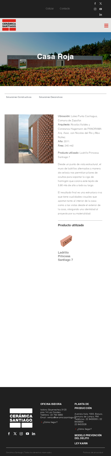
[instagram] (95, 9)
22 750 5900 (56, 415)
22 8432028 (80, 424)
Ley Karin (81, 443)
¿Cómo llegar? (49, 422)
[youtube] (100, 9)
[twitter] (100, 3)
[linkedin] (100, 14)
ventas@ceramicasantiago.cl (61, 417)
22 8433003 (92, 419)
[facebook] (95, 3)
